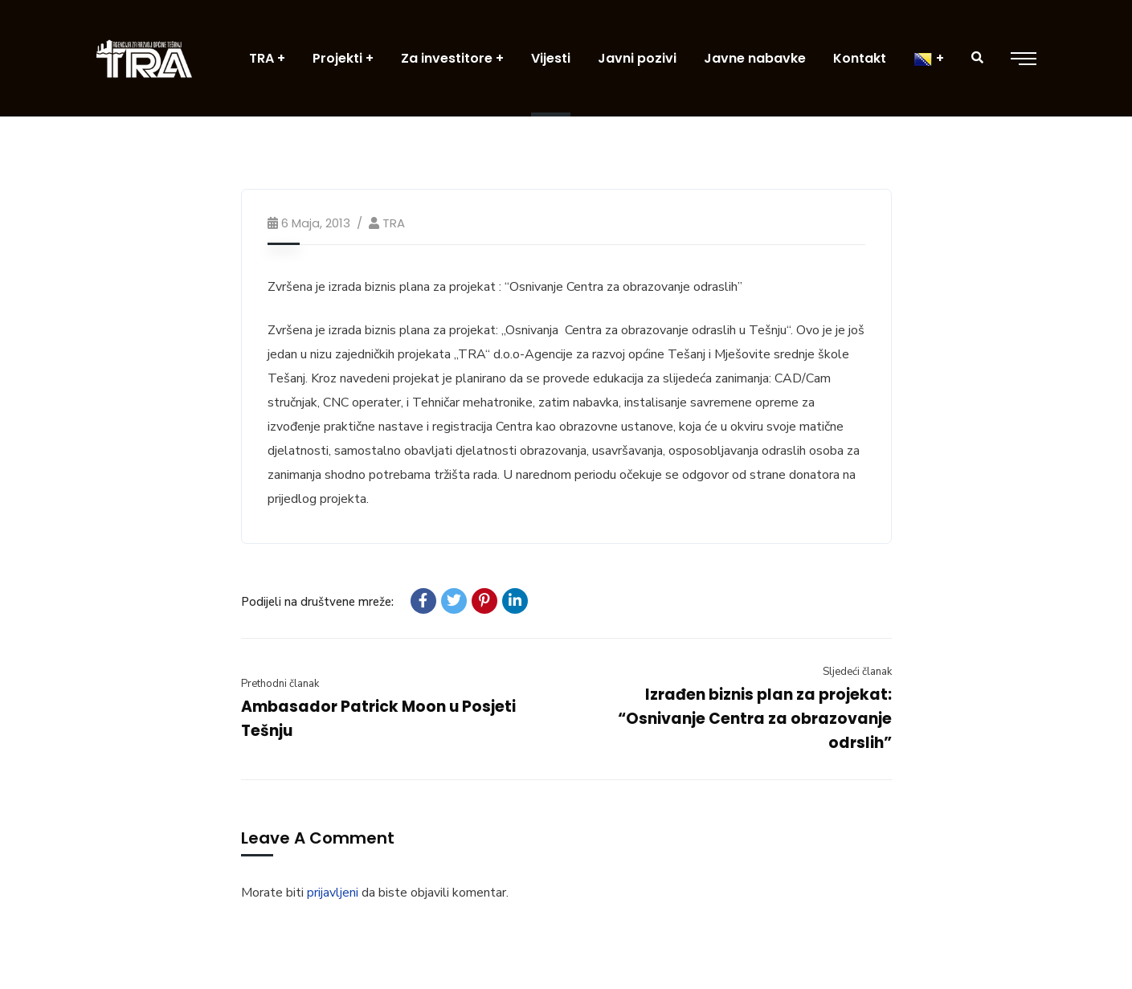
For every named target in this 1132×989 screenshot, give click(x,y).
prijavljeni (332, 892)
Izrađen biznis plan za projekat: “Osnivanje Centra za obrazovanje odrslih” (755, 719)
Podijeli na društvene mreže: (317, 602)
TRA (393, 223)
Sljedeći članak (857, 671)
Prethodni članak (280, 683)
